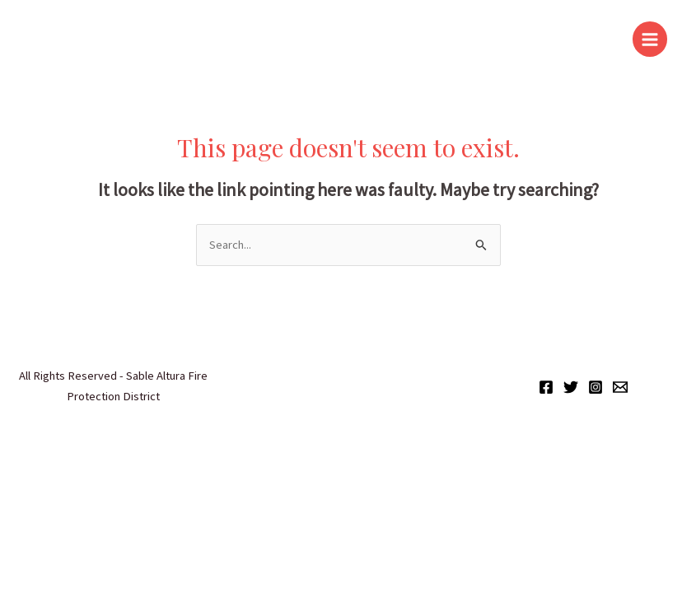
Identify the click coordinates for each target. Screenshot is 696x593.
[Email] (620, 387)
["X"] (570, 387)
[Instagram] (595, 387)
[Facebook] (546, 387)
